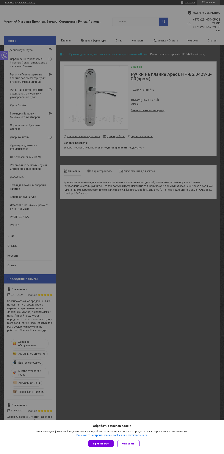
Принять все (101, 443)
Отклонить (128, 443)
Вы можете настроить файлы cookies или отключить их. (110, 435)
